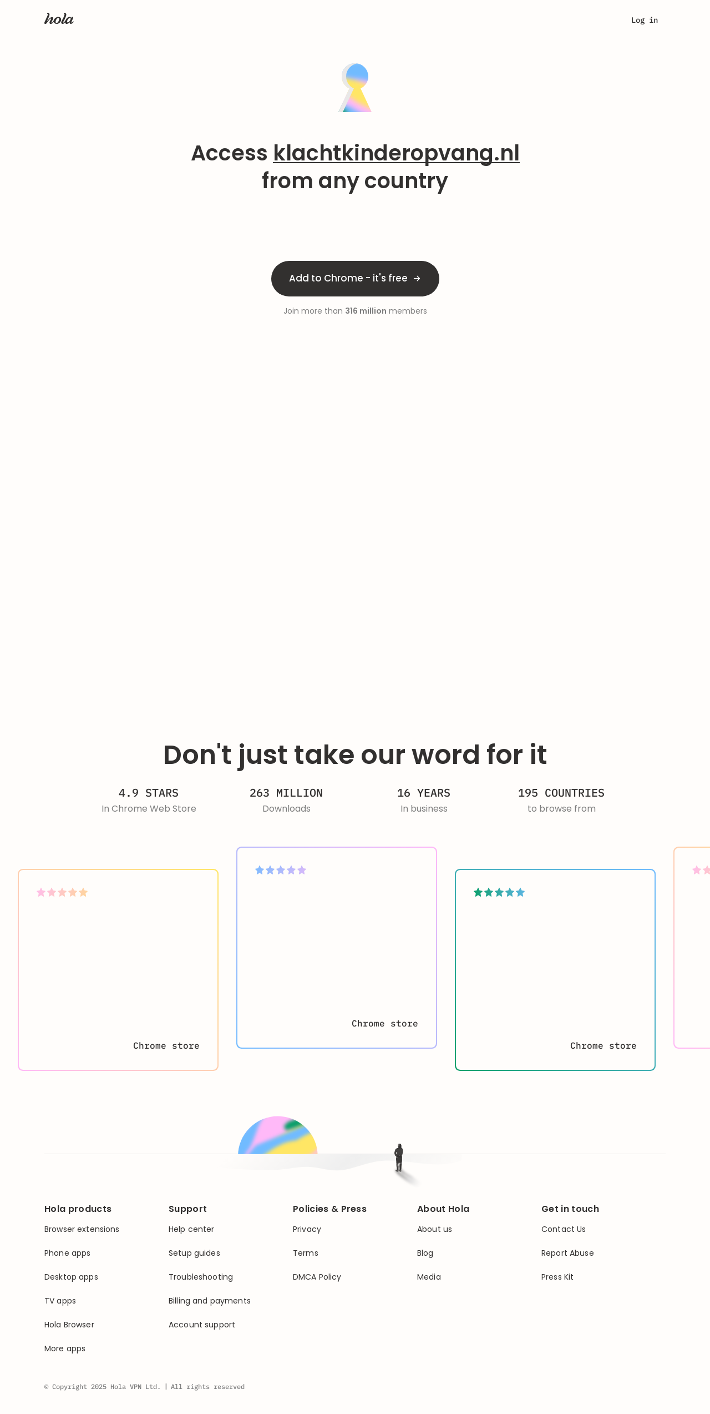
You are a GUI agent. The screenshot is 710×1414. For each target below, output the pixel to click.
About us (434, 1229)
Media (429, 1277)
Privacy (307, 1229)
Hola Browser (69, 1325)
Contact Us (563, 1229)
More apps (64, 1348)
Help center (192, 1229)
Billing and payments (210, 1301)
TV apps (60, 1301)
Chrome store (166, 1045)
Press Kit (557, 1277)
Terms (305, 1253)
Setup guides (194, 1253)
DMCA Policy (317, 1277)
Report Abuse (567, 1253)
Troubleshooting (201, 1277)
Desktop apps (71, 1277)
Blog (425, 1253)
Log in (644, 20)
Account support (202, 1325)
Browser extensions (82, 1229)
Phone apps (67, 1253)
